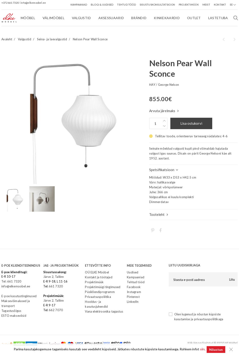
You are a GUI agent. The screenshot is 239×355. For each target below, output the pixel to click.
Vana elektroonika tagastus (104, 311)
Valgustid (24, 39)
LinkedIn (132, 301)
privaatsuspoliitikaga (208, 319)
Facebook (134, 287)
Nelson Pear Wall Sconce (90, 39)
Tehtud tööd (136, 282)
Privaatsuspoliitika (98, 297)
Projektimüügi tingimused (102, 287)
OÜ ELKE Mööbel (97, 272)
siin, (201, 350)
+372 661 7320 (10, 2)
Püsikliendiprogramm (99, 292)
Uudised (132, 272)
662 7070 (56, 310)
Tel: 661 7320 (11, 281)
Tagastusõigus (11, 311)
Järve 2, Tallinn (53, 277)
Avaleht (6, 39)
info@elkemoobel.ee (33, 2)
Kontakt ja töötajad (98, 277)
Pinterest (133, 297)
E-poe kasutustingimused (19, 296)
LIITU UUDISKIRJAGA (184, 265)
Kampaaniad (135, 277)
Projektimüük (94, 282)
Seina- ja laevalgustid (52, 39)
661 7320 (56, 286)
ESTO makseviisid (13, 315)
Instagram (134, 292)
